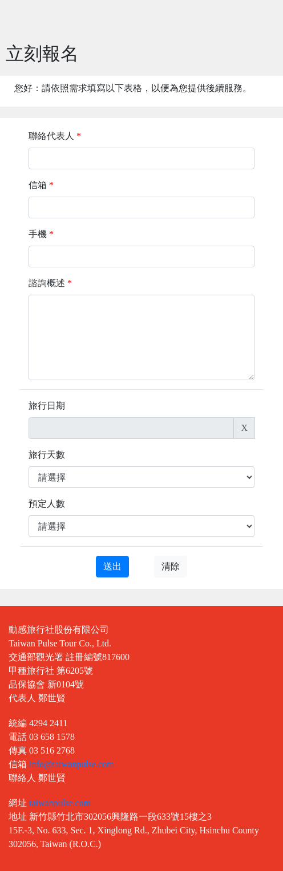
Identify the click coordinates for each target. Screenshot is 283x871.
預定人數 (47, 503)
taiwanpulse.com (60, 803)
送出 (112, 566)
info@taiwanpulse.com (71, 764)
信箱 (41, 185)
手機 (41, 234)
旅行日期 (47, 405)
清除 (170, 566)
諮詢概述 (50, 283)
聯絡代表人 (55, 136)
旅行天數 (47, 454)
